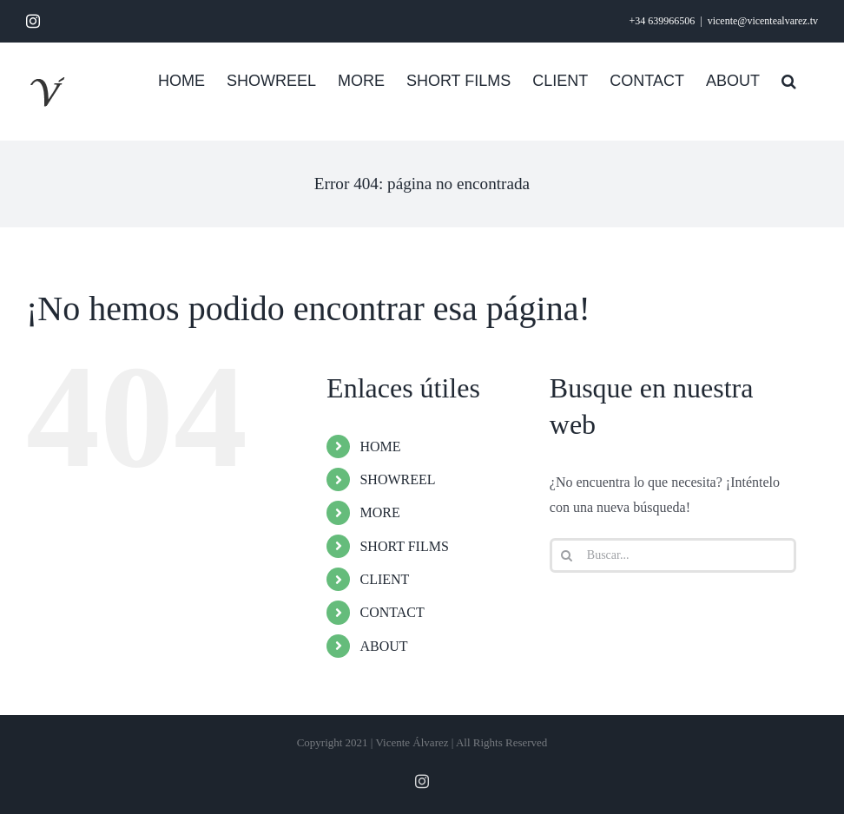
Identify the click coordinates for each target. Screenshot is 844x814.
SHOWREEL (397, 479)
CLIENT (384, 579)
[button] (788, 79)
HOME (379, 446)
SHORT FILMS (403, 546)
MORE (379, 512)
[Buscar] (567, 555)
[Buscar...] (673, 555)
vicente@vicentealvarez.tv (763, 21)
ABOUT (383, 646)
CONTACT (391, 612)
